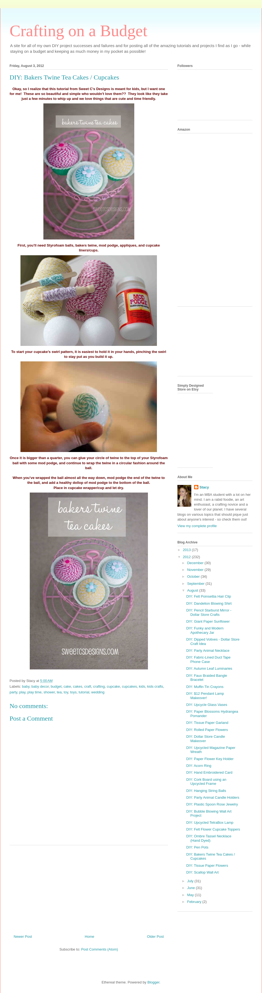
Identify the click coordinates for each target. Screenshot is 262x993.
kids (142, 686)
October (194, 576)
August (193, 590)
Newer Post (23, 936)
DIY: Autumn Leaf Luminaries (209, 668)
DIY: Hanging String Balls (206, 791)
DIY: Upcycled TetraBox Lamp (209, 822)
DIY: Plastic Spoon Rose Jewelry (212, 804)
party (13, 692)
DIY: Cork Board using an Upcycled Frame (206, 781)
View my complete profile (197, 526)
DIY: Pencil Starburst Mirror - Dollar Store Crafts (208, 612)
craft (87, 686)
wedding (97, 692)
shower (49, 692)
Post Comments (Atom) (99, 949)
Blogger (153, 982)
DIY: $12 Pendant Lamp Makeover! (205, 695)
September (196, 584)
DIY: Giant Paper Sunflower (208, 621)
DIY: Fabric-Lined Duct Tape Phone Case (208, 659)
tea (59, 692)
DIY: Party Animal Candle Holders (212, 797)
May (191, 895)
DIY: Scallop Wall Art (202, 872)
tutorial (84, 692)
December (196, 563)
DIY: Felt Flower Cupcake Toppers (213, 829)
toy (66, 692)
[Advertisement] (88, 887)
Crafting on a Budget (78, 31)
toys (73, 692)
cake (67, 686)
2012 (187, 557)
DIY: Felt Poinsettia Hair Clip (208, 596)
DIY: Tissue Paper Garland (207, 723)
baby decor (40, 686)
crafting (99, 686)
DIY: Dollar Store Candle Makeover (205, 738)
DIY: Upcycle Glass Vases (206, 705)
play (22, 692)
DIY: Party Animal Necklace (207, 650)
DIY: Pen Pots (197, 847)
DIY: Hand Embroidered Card (209, 772)
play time (34, 692)
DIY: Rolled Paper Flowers (207, 730)
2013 (187, 550)
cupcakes (129, 686)
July (191, 881)
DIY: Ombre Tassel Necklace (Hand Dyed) (208, 838)
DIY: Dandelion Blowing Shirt (208, 603)
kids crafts (155, 686)
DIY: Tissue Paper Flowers (207, 865)
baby (25, 686)
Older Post (155, 936)
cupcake (113, 686)
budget (56, 686)
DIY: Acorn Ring (198, 766)
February (195, 902)
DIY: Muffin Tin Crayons (204, 687)
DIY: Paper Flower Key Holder (209, 759)
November (196, 570)
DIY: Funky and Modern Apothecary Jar (205, 630)
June (191, 888)
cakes (77, 686)
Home (89, 936)
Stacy (204, 487)
